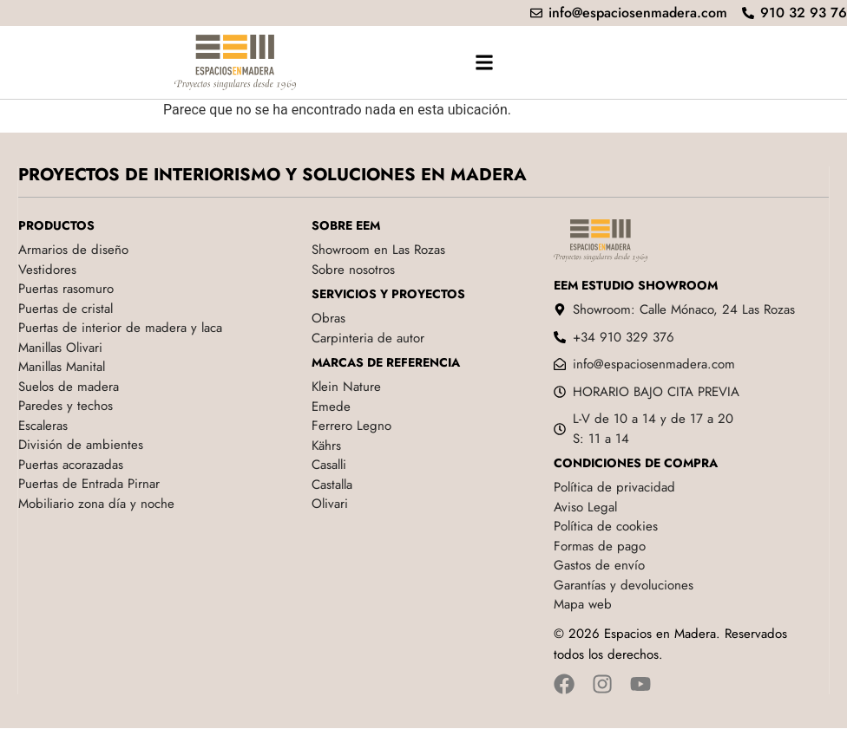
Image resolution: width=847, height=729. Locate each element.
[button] (484, 62)
